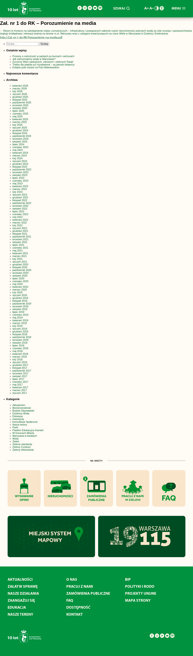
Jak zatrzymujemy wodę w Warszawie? (34, 59)
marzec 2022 (19, 222)
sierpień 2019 (19, 309)
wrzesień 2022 (20, 206)
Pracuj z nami (79, 586)
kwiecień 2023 (20, 186)
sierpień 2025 (19, 108)
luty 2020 (17, 292)
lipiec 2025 (18, 111)
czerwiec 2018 (20, 348)
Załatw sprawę (23, 586)
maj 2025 (17, 116)
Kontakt (74, 614)
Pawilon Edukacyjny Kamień (28, 430)
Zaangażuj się (21, 600)
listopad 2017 (19, 368)
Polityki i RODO (139, 586)
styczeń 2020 (19, 295)
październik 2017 (21, 370)
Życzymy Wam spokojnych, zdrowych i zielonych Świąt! (43, 62)
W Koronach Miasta (23, 433)
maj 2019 (17, 317)
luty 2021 (17, 259)
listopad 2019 (19, 301)
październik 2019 (21, 303)
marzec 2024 (19, 155)
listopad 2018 (19, 334)
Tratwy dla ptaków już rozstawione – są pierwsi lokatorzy (43, 64)
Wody (15, 438)
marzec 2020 (19, 289)
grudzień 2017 (20, 365)
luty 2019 (17, 326)
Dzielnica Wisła (20, 413)
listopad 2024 (19, 133)
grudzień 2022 (20, 197)
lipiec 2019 (18, 312)
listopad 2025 (19, 99)
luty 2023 (17, 192)
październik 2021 (21, 236)
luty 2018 (17, 359)
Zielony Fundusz (21, 447)
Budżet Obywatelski (23, 410)
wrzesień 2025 (20, 105)
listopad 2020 (19, 267)
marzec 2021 (19, 256)
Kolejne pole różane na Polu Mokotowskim (36, 67)
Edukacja (17, 416)
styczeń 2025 (19, 127)
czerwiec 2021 (20, 247)
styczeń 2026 (19, 94)
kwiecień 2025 (20, 119)
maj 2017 (17, 384)
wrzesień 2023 (20, 172)
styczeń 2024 (19, 161)
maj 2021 (17, 250)
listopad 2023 (19, 166)
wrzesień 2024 (20, 139)
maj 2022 (17, 217)
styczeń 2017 (19, 393)
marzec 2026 (19, 88)
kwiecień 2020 (20, 287)
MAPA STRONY (138, 600)
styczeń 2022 (19, 228)
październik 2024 (21, 136)
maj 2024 (17, 150)
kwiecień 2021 (20, 253)
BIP (128, 579)
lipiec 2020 (18, 278)
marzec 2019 (19, 323)
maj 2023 (17, 183)
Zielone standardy (22, 444)
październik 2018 (21, 337)
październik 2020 (21, 270)
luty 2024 (17, 158)
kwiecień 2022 (20, 220)
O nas (71, 579)
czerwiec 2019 (20, 314)
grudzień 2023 (20, 164)
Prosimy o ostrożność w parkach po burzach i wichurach (43, 56)
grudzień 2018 (20, 331)
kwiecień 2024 (20, 152)
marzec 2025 (19, 122)
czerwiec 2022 (20, 214)
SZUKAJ (121, 8)
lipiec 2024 (18, 144)
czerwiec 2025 (20, 113)
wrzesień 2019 (20, 306)
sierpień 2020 (19, 275)
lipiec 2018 (18, 345)
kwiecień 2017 (20, 387)
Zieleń (15, 441)
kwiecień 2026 (20, 85)
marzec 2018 (19, 356)
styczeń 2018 (19, 362)
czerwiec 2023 (20, 180)
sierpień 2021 (19, 242)
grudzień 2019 (20, 298)
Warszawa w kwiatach (24, 436)
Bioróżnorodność (21, 408)
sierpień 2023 (19, 175)
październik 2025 (21, 102)
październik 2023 (21, 169)
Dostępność (78, 607)
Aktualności (18, 405)
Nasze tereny (19, 424)
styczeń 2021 (19, 261)
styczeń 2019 (19, 328)
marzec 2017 (19, 390)
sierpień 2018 (19, 342)
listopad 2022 (19, 200)
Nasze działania (23, 593)
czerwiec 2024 (20, 147)
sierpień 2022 (19, 208)
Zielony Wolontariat (23, 450)
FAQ (69, 600)
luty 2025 (17, 125)
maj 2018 (17, 351)
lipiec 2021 (18, 245)
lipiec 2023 (18, 178)
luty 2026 (17, 91)
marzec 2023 (19, 189)
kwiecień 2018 (20, 354)
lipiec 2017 (18, 379)
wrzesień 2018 (20, 340)
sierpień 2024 (19, 141)
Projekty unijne (140, 593)
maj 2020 (17, 284)
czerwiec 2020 (20, 281)
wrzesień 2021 (20, 239)
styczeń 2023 (19, 194)
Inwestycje (18, 419)
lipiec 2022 (18, 211)
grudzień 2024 (20, 130)
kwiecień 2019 (20, 320)
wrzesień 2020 (20, 273)
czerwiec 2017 (20, 382)
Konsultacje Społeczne (25, 422)
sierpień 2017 (19, 376)
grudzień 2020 (20, 264)
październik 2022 (21, 203)
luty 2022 (17, 225)
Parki (15, 427)
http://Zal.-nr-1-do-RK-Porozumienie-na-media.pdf (31, 37)
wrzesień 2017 (20, 373)
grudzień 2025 (20, 97)
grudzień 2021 (20, 231)
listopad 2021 (19, 233)
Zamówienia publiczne (88, 593)
